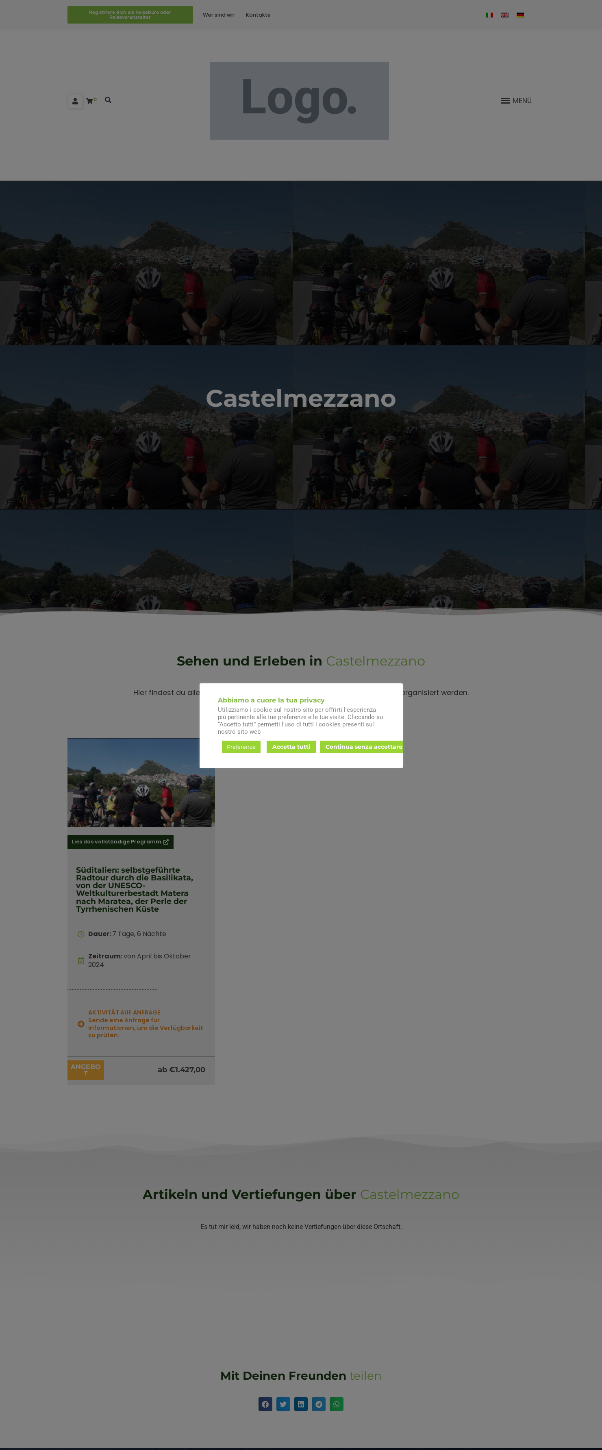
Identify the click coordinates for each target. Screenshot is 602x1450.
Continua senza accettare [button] (364, 746)
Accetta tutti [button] (291, 746)
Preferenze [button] (241, 746)
